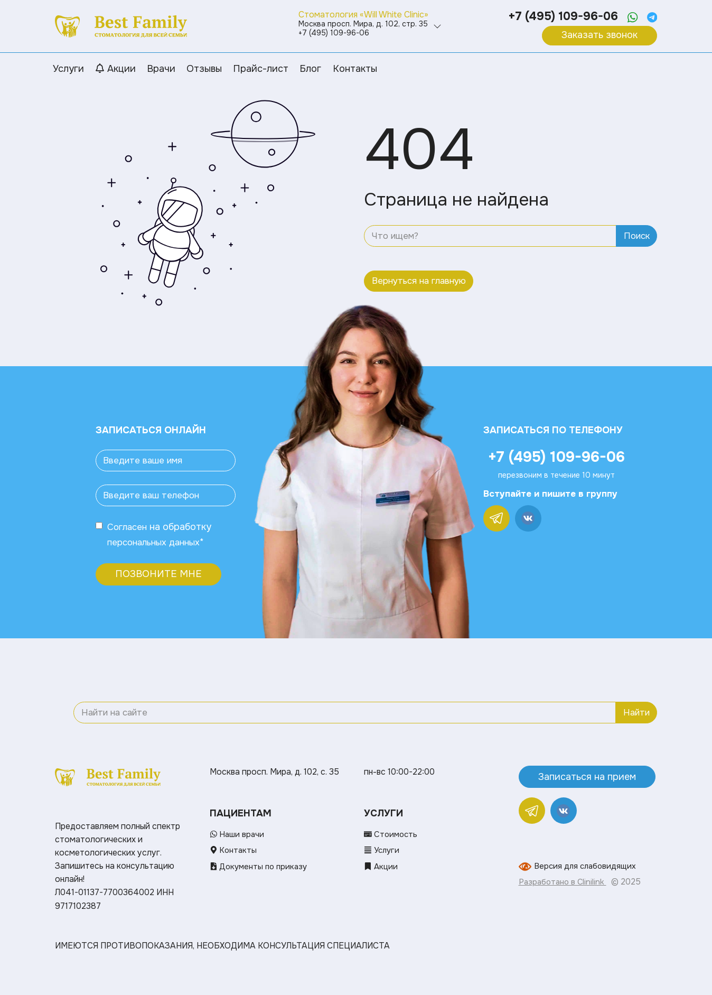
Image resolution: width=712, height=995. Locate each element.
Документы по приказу (261, 866)
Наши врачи (238, 834)
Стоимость (392, 834)
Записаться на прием (587, 776)
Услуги (383, 850)
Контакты (234, 850)
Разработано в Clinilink (564, 882)
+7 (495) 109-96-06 (560, 16)
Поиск (637, 235)
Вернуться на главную (419, 280)
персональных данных (157, 541)
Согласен (129, 527)
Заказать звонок (599, 35)
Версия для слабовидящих (588, 866)
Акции (381, 866)
